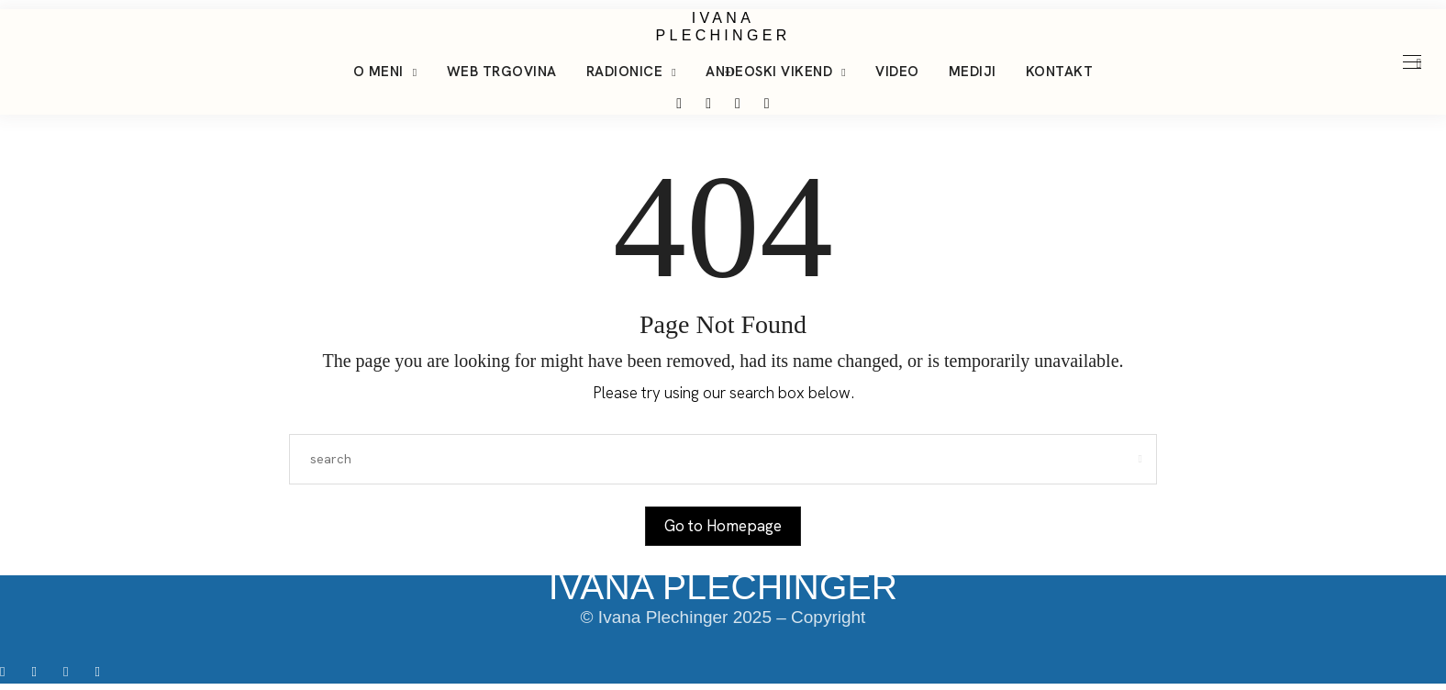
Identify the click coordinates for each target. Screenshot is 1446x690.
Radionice (624, 71)
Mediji (972, 71)
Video (897, 71)
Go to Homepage (723, 526)
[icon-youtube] (101, 671)
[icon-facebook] (8, 671)
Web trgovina (502, 71)
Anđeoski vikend (769, 71)
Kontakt (1060, 71)
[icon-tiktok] (72, 671)
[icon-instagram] (40, 671)
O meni (378, 71)
